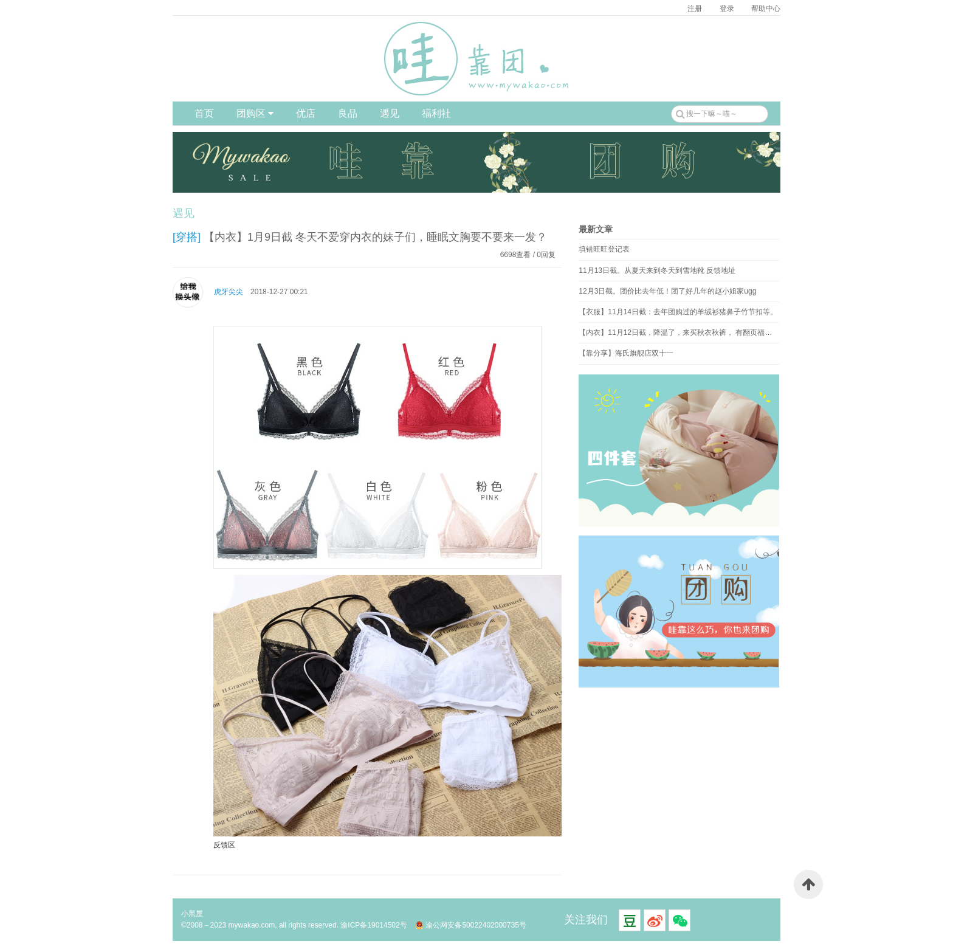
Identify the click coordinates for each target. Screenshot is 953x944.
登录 (727, 8)
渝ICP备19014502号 (373, 925)
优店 (305, 113)
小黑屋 (192, 913)
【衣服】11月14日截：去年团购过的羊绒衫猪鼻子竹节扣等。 (678, 312)
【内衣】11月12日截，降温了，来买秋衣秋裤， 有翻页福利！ (679, 332)
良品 (347, 113)
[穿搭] (187, 237)
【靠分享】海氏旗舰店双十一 (626, 353)
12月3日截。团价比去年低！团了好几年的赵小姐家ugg (667, 291)
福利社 (436, 113)
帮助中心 (765, 8)
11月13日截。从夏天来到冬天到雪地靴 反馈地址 (657, 270)
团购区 (255, 113)
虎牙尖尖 (228, 292)
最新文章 (596, 229)
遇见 (389, 113)
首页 (204, 113)
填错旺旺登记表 (604, 249)
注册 (694, 8)
